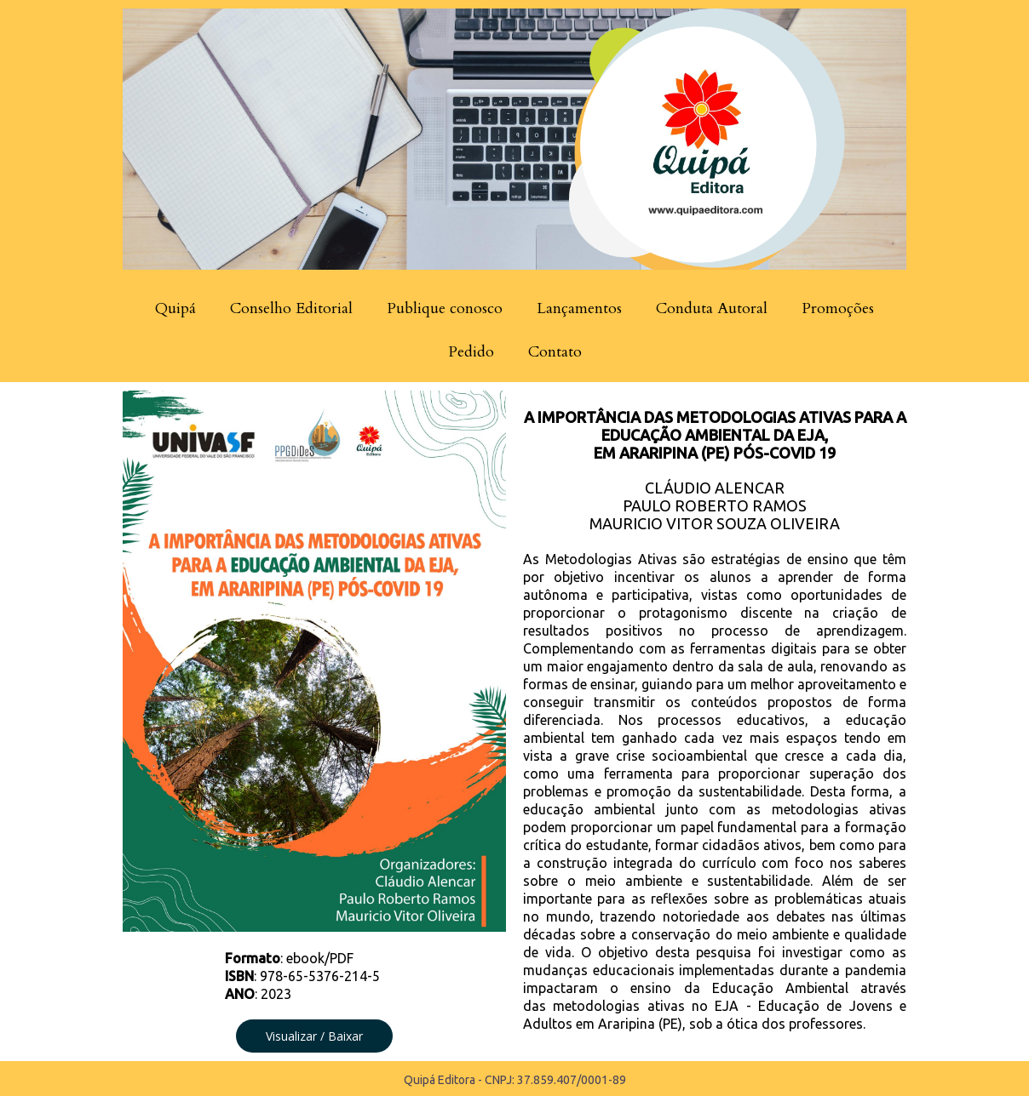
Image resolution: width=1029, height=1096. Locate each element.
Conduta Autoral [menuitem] (711, 308)
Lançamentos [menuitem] (579, 308)
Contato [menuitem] (555, 351)
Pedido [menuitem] (471, 351)
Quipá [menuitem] (175, 308)
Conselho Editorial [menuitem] (291, 308)
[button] (314, 1036)
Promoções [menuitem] (838, 308)
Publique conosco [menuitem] (445, 308)
